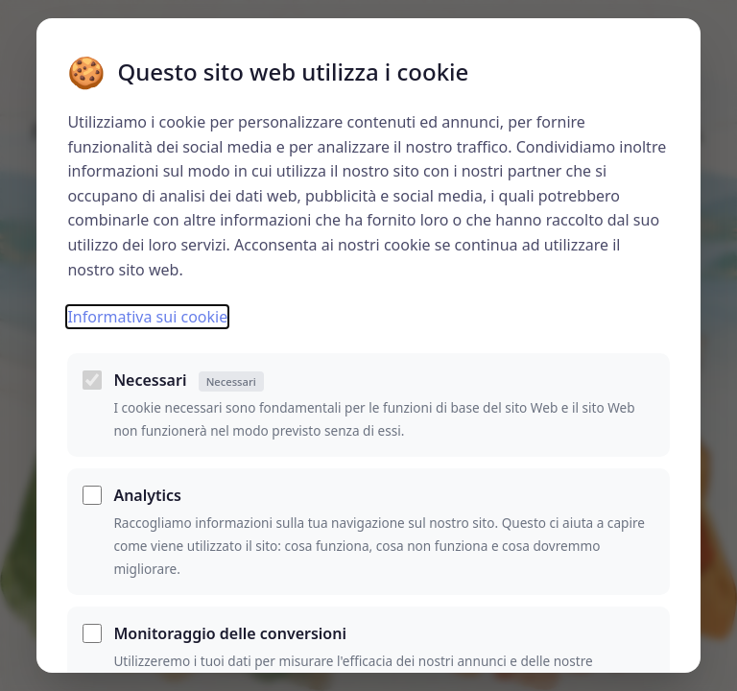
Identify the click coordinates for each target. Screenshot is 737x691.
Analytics (147, 495)
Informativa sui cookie (147, 316)
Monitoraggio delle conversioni (229, 633)
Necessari (188, 380)
